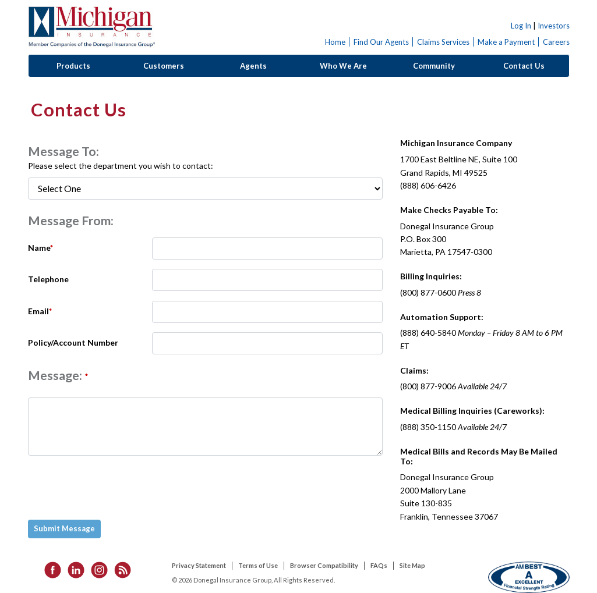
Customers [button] (163, 65)
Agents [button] (253, 65)
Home (335, 42)
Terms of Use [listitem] (258, 565)
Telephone (48, 279)
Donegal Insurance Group (91, 27)
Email (40, 311)
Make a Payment (506, 42)
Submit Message (64, 528)
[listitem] (49, 569)
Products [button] (73, 65)
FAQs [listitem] (378, 565)
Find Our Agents (381, 42)
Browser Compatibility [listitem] (324, 565)
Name (40, 248)
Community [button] (434, 65)
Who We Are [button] (343, 65)
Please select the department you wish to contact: (120, 166)
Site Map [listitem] (412, 565)
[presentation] (117, 487)
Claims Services (443, 42)
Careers (556, 42)
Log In (521, 25)
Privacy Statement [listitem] (199, 565)
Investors (554, 25)
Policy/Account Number (73, 342)
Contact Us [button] (524, 65)
